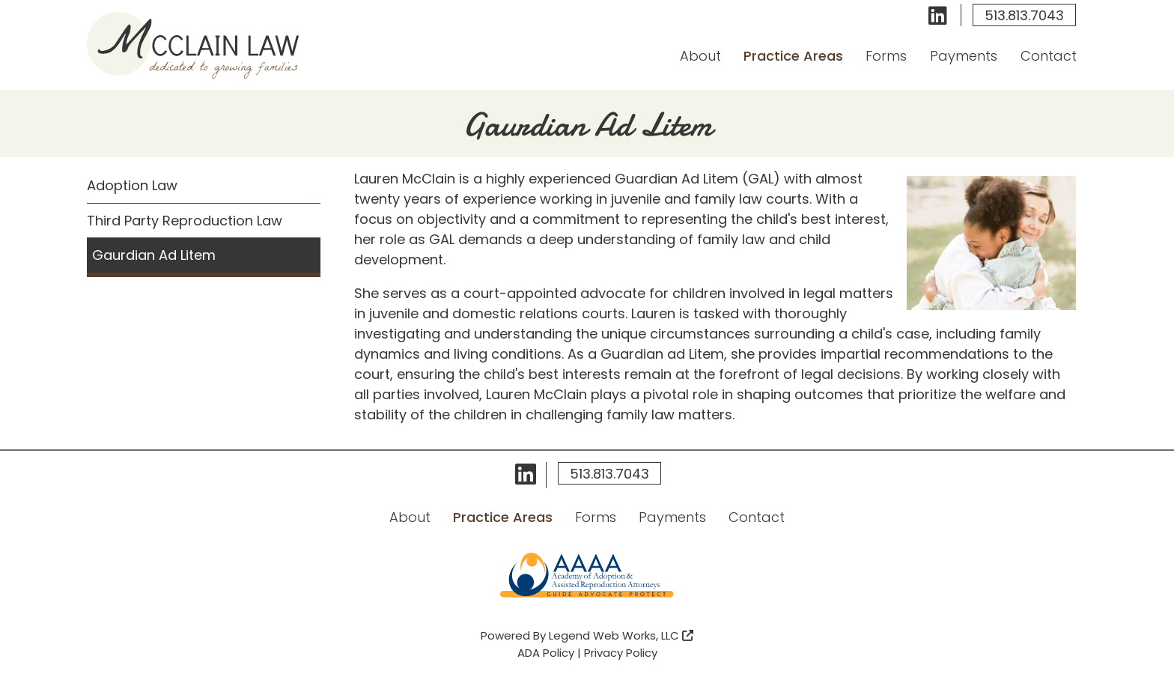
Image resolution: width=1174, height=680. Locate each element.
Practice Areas (792, 55)
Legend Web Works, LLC (621, 635)
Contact (1048, 55)
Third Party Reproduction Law (184, 220)
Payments (963, 55)
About (700, 55)
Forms (886, 55)
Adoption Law (132, 185)
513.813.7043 (1024, 15)
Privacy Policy (620, 653)
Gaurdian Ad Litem (154, 255)
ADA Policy (545, 653)
